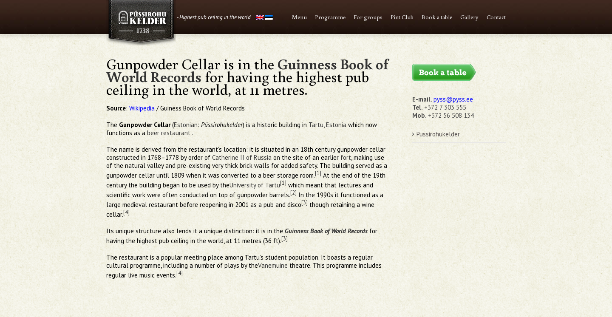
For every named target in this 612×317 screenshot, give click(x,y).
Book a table (437, 17)
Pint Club (402, 17)
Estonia (336, 125)
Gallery (469, 17)
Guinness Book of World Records (326, 231)
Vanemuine (273, 265)
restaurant (175, 133)
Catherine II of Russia (242, 157)
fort (345, 157)
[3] (304, 202)
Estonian (186, 125)
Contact (496, 17)
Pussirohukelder (438, 134)
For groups (368, 17)
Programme (330, 17)
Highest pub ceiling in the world (215, 17)
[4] (126, 212)
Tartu (316, 125)
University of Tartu (255, 185)
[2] (293, 192)
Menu (299, 17)
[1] (318, 173)
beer (153, 133)
